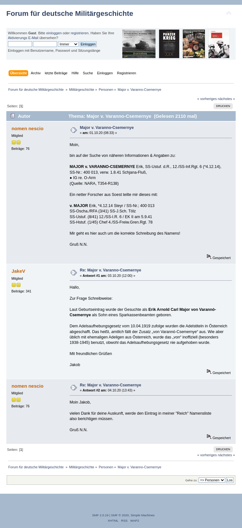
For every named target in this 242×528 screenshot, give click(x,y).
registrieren (79, 33)
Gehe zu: (191, 480)
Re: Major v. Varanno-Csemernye (110, 270)
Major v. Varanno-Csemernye (107, 127)
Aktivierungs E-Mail (23, 38)
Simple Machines (143, 515)
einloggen (54, 33)
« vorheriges (207, 99)
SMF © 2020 (120, 515)
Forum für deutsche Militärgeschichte (69, 13)
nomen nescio (27, 128)
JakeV (18, 271)
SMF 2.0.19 (100, 515)
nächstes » (226, 99)
